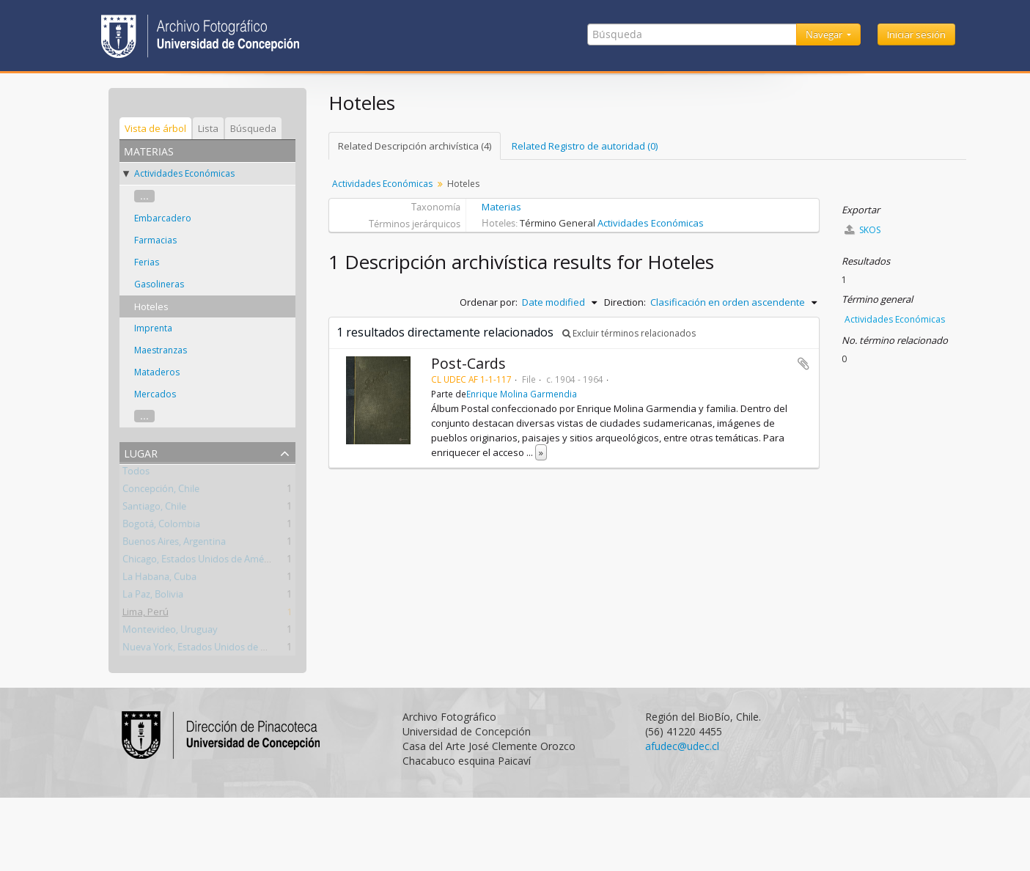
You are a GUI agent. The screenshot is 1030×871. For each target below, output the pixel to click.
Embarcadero (162, 218)
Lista (208, 128)
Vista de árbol (155, 128)
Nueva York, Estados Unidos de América (208, 649)
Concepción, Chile (160, 491)
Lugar (141, 452)
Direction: (625, 302)
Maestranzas (160, 350)
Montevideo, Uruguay (170, 632)
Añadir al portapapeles (803, 363)
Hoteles (151, 306)
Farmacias (155, 240)
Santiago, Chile (154, 508)
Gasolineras (159, 284)
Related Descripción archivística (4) (414, 145)
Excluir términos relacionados (629, 333)
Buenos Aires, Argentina (174, 544)
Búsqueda (253, 128)
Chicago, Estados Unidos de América (200, 561)
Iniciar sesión (916, 34)
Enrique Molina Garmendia (521, 394)
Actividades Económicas (184, 173)
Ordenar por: (489, 302)
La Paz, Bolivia (152, 596)
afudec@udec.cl (682, 746)
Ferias (146, 262)
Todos (136, 473)
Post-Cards (468, 363)
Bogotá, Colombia (161, 526)
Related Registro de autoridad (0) (585, 145)
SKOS (862, 230)
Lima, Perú (145, 614)
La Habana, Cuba (159, 579)
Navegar (825, 34)
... (144, 196)
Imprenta (153, 328)
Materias (501, 206)
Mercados (155, 394)
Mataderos (157, 372)
